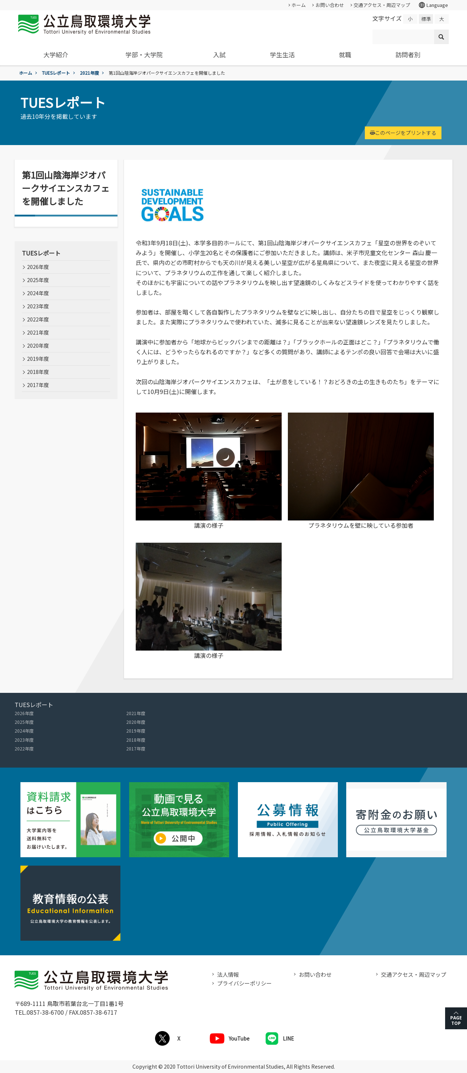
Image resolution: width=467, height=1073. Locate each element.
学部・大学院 (144, 54)
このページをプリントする (403, 132)
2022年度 (38, 319)
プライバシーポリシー (244, 983)
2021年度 (89, 73)
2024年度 (38, 293)
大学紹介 (55, 54)
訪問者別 (407, 54)
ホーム (299, 4)
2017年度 (38, 385)
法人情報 (228, 974)
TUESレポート (56, 73)
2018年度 (38, 371)
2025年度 (38, 280)
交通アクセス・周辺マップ (382, 4)
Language (433, 5)
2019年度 (38, 358)
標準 (426, 18)
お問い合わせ (330, 4)
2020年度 (38, 345)
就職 (345, 54)
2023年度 (38, 306)
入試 (219, 54)
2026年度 (38, 266)
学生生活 (282, 54)
